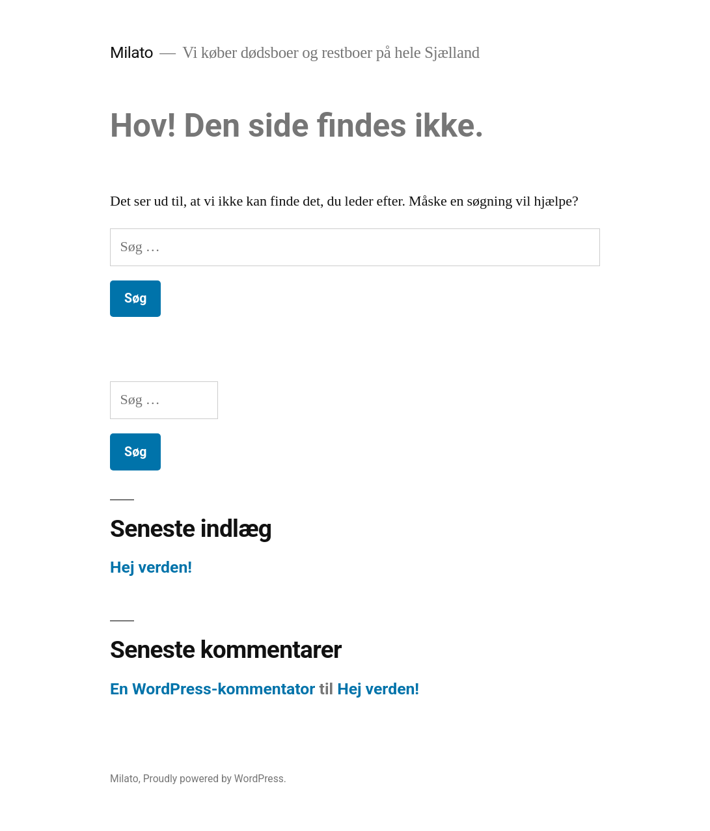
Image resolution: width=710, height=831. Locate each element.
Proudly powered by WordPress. (214, 778)
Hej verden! (151, 567)
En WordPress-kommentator (212, 688)
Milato (131, 52)
